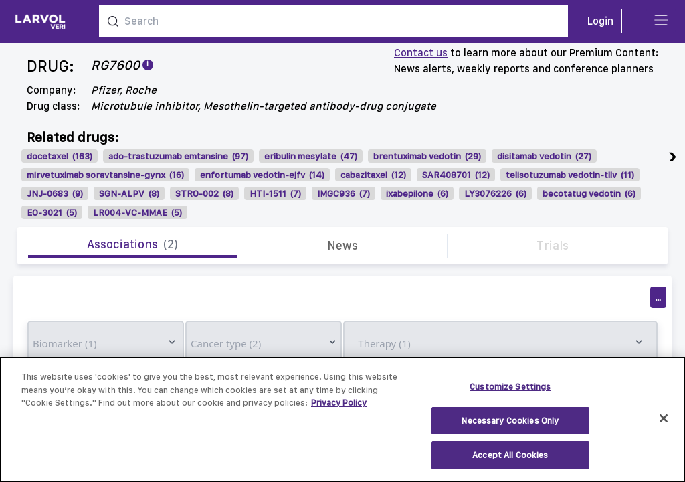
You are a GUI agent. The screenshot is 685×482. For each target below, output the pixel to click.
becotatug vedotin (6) (589, 193)
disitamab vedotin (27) (544, 156)
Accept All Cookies (510, 462)
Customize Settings (510, 393)
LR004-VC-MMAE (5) (137, 212)
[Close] (663, 424)
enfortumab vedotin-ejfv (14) (262, 174)
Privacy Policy (339, 409)
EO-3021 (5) (52, 212)
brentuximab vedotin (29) (427, 156)
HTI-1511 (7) (275, 193)
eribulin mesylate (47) (310, 156)
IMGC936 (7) (343, 193)
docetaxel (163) (59, 156)
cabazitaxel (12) (373, 174)
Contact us (421, 52)
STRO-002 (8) (204, 193)
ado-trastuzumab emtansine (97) (178, 156)
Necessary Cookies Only (510, 427)
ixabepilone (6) (417, 193)
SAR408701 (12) (456, 174)
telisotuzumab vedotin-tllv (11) (570, 174)
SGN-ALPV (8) (129, 193)
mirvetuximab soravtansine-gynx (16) (105, 174)
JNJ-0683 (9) (55, 193)
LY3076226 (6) (495, 193)
